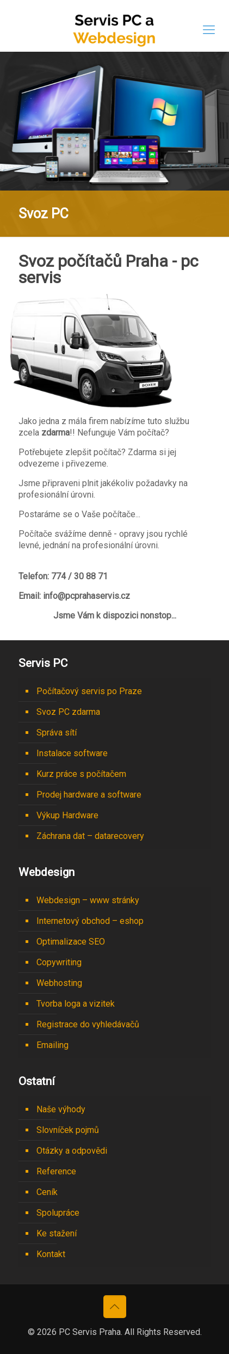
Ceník (47, 1192)
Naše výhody (60, 1109)
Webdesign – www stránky (87, 900)
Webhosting (59, 983)
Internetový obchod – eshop (90, 921)
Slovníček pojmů (67, 1130)
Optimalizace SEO (70, 941)
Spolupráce (57, 1213)
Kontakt (50, 1254)
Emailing (52, 1045)
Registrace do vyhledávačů (87, 1024)
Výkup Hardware (67, 815)
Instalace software (72, 753)
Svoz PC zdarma (68, 712)
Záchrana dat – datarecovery (90, 836)
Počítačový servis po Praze (89, 691)
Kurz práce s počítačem (81, 774)
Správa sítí (56, 732)
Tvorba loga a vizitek (75, 1003)
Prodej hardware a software (88, 794)
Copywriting (59, 962)
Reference (56, 1171)
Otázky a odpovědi (71, 1150)
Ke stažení (56, 1233)
